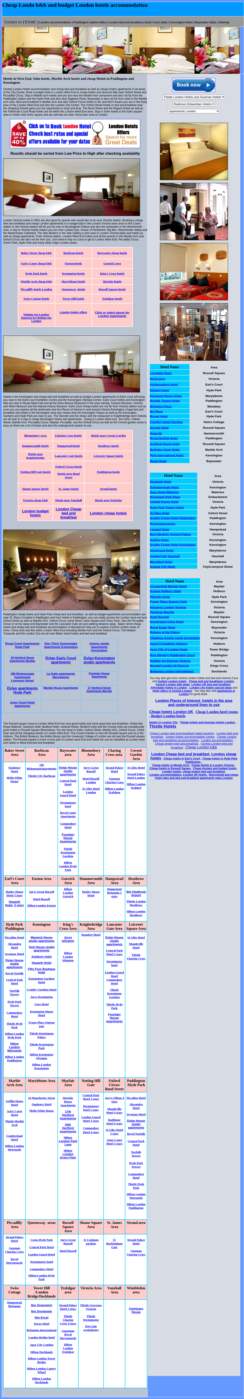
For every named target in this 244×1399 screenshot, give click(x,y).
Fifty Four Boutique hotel (41, 970)
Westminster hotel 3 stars (91, 1107)
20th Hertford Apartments (68, 1128)
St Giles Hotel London (91, 790)
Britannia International (41, 1330)
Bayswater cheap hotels (112, 253)
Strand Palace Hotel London (136, 775)
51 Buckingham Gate (114, 1243)
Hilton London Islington (68, 956)
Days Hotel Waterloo (164, 492)
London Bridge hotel (41, 1337)
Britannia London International (172, 671)
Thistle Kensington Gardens (68, 852)
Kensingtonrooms (162, 523)
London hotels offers (73, 312)
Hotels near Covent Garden (108, 435)
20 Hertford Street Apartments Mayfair (22, 659)
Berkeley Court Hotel (165, 449)
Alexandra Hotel (14, 945)
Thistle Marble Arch (14, 1123)
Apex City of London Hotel (169, 649)
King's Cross (108, 273)
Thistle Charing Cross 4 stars (68, 1319)
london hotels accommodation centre (190, 736)
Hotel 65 (156, 433)
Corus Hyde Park (41, 1240)
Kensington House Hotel (41, 1013)
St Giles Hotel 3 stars (114, 1131)
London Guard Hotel (68, 793)
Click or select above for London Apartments (112, 314)
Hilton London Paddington (14, 1058)
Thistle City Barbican (41, 776)
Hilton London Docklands (41, 1380)
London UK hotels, (195, 774)
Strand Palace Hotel (114, 769)
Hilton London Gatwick (68, 892)
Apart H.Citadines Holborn (168, 643)
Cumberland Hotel (14, 1137)
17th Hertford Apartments (68, 1115)
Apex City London (41, 1344)
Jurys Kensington (41, 997)
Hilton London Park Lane (68, 1141)
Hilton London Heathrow (136, 913)
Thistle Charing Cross (136, 956)
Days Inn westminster (91, 1328)
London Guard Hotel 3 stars (90, 1118)
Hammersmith (31, 446)
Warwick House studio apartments (42, 939)
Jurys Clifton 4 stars (114, 1099)
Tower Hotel (41, 1323)
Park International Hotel (167, 455)
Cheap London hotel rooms (216, 712)
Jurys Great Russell (91, 769)
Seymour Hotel (14, 954)
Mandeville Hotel (136, 945)
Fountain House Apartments (99, 675)
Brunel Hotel (159, 416)
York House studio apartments (41, 948)
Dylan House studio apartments (68, 771)
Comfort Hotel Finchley (166, 422)
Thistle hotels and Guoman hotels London (207, 722)
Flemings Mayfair (162, 612)
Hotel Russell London (90, 780)
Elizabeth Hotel (160, 481)
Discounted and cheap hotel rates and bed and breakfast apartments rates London (196, 776)
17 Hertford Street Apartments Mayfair (99, 689)
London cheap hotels (108, 513)
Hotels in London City (163, 722)
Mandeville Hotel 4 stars (114, 1110)
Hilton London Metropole (14, 1147)
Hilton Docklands (41, 1352)
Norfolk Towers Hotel (165, 400)
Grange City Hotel (162, 566)
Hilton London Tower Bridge (41, 1360)
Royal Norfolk (14, 973)
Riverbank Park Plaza (165, 497)
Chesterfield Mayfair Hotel (168, 586)
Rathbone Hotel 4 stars (114, 1121)
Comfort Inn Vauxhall (165, 556)
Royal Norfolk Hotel (164, 438)
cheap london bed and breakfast (204, 771)
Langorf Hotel (160, 529)
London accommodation (217, 740)
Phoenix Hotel (160, 597)
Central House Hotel (164, 502)
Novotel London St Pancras (169, 665)
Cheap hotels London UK (171, 712)
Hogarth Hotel (41, 963)
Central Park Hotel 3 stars (90, 1097)
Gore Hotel (42, 1004)
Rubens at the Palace (165, 632)
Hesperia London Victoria (168, 607)
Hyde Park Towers (14, 1003)
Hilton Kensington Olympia (41, 1056)
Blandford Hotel (161, 562)
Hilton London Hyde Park (68, 866)
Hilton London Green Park (68, 1154)
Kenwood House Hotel (166, 396)
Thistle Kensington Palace (42, 1035)
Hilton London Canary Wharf (41, 1370)
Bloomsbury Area (35, 435)
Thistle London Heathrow (136, 903)
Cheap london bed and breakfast (176, 743)
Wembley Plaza (161, 406)
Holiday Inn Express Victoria (170, 661)
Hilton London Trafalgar (114, 790)
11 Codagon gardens (90, 1241)
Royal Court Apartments (68, 814)
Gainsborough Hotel (165, 487)
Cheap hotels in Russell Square (170, 768)
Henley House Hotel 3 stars (14, 893)
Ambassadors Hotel (164, 384)
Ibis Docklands (41, 1311)
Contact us (13, 22)
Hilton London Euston (41, 905)
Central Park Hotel (68, 782)
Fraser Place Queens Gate (168, 601)
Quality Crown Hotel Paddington (173, 518)
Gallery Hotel (159, 540)
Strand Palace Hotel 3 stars (68, 1307)
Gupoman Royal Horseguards (68, 1334)
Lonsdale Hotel (161, 373)
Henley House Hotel (91, 893)
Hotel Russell (41, 899)
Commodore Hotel (68, 825)
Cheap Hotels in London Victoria (213, 765)
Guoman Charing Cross (114, 780)
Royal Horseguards (14, 1260)
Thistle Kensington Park (42, 1046)
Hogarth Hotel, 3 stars (14, 903)
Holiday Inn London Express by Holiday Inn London (36, 318)
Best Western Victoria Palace (170, 534)
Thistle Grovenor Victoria (91, 1307)
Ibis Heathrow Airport (136, 893)
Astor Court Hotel (14, 1113)
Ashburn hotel (41, 956)
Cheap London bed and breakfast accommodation (195, 738)
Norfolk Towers (14, 992)
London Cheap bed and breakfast (68, 513)
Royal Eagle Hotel (163, 627)
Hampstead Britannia (14, 1304)
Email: (31, 22)
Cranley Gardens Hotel (41, 989)
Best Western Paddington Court (172, 655)
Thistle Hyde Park (14, 1025)
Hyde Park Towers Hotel (167, 507)
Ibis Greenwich (41, 1305)
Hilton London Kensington (41, 1066)
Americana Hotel (162, 550)
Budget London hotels (168, 716)
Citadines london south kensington (175, 638)
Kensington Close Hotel (167, 622)
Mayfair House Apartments (67, 1101)
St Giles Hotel (136, 767)
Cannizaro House (136, 1310)
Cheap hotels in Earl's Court (182, 758)
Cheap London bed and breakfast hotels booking (182, 733)
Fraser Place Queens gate (41, 1024)
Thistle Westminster (91, 1318)
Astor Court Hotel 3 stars (114, 1141)
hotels (120, 273)
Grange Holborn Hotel (165, 591)
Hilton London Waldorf (136, 785)
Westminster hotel (68, 804)
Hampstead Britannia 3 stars (114, 892)
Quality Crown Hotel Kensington (173, 544)
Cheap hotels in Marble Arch (170, 765)
